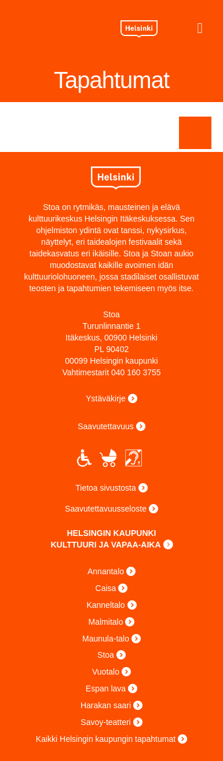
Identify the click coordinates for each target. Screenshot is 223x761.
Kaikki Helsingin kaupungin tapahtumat (106, 739)
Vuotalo (105, 671)
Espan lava (106, 688)
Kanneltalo (105, 605)
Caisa (106, 588)
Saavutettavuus (106, 426)
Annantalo (105, 571)
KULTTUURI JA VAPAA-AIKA (105, 544)
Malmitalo (106, 621)
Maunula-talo (105, 638)
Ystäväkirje (105, 398)
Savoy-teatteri (105, 722)
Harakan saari (106, 705)
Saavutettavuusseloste (106, 508)
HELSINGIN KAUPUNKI (111, 533)
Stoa (60, 26)
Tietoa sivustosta (105, 487)
